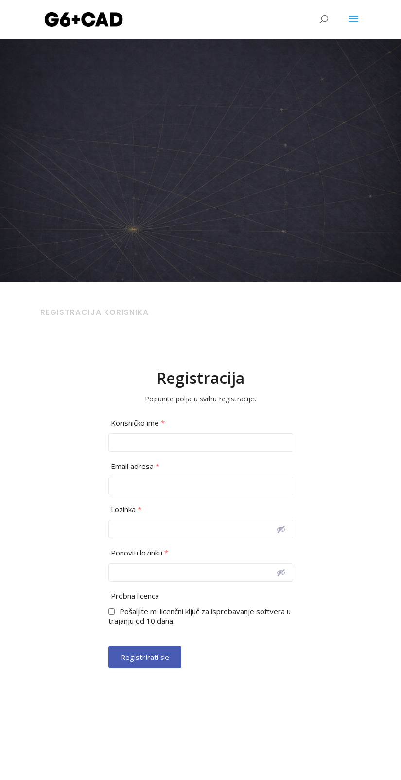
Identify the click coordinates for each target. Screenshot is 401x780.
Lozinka (126, 509)
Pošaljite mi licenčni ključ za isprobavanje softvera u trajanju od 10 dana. (199, 616)
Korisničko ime (138, 423)
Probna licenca (135, 596)
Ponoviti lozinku (139, 552)
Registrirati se (145, 657)
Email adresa (135, 466)
